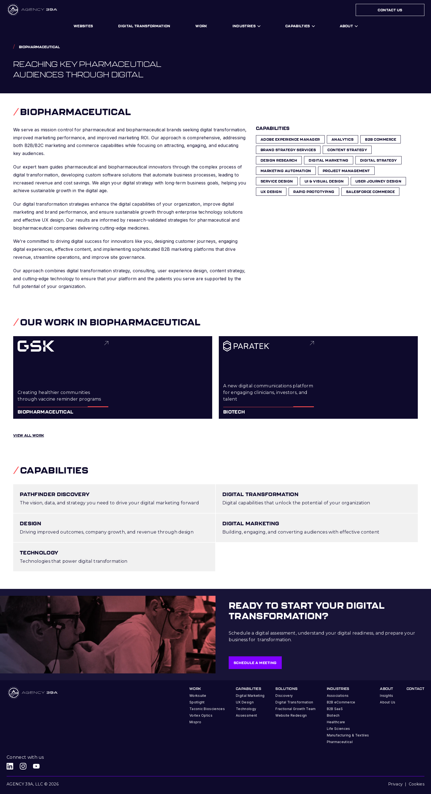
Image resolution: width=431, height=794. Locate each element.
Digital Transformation (294, 702)
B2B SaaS (335, 709)
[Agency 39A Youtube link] (36, 766)
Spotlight (197, 702)
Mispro (195, 722)
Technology (246, 709)
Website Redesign (291, 715)
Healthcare (336, 722)
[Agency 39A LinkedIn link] (10, 766)
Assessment (246, 715)
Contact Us (390, 10)
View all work (28, 435)
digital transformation (144, 26)
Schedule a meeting (255, 663)
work (201, 26)
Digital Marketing (250, 696)
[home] (33, 10)
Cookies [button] (416, 784)
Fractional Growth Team (295, 709)
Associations (338, 696)
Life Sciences (338, 729)
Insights (386, 696)
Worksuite (197, 696)
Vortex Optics (200, 715)
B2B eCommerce (341, 702)
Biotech (333, 715)
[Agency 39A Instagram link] (23, 766)
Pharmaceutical (340, 742)
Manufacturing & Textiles (348, 735)
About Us (388, 702)
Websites (83, 26)
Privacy (395, 784)
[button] (246, 26)
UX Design (245, 702)
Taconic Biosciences (207, 709)
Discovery (284, 696)
